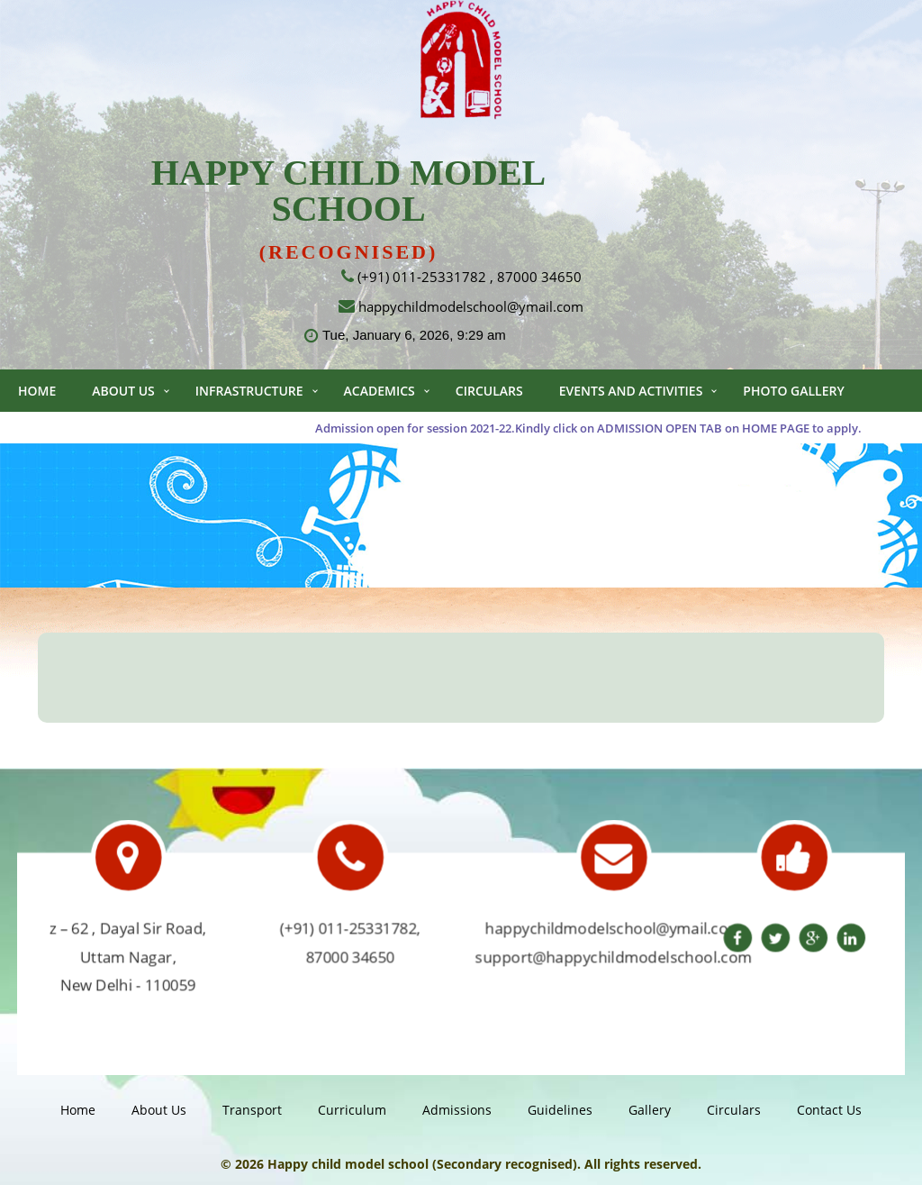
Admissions (457, 1109)
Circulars (489, 390)
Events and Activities (631, 390)
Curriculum (352, 1109)
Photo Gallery (793, 390)
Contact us (188, 433)
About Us (123, 390)
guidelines (560, 1109)
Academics (379, 390)
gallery (649, 1109)
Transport (252, 1109)
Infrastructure (249, 390)
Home (37, 390)
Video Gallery (65, 433)
